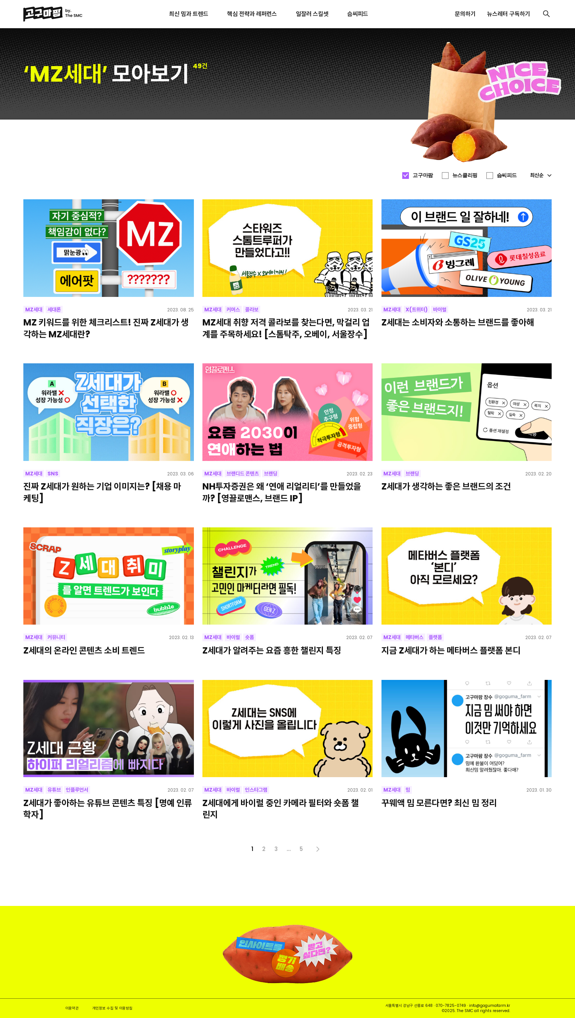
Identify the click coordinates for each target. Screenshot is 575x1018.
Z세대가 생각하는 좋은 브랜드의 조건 (446, 486)
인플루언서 (77, 789)
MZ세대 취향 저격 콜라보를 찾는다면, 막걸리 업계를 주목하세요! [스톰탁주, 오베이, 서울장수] (286, 328)
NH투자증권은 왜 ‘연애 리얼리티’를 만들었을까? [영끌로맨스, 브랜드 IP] (281, 492)
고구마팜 (423, 175)
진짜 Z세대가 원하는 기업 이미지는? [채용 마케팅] (102, 492)
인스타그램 (256, 789)
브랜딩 (270, 473)
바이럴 (439, 309)
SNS (52, 473)
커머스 (233, 309)
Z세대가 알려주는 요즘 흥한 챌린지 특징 (271, 650)
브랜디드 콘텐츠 (243, 473)
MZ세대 (33, 309)
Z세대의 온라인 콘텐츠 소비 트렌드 (84, 650)
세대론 (54, 309)
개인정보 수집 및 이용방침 (112, 1008)
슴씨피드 (507, 175)
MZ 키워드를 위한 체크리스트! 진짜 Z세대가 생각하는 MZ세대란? (106, 328)
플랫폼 (435, 637)
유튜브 (54, 789)
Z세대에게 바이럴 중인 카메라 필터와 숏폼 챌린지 (280, 808)
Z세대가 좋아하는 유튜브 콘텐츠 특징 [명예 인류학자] (107, 808)
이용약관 (72, 1008)
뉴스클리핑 (464, 175)
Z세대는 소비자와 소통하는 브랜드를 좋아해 (457, 322)
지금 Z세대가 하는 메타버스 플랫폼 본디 (451, 650)
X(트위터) (417, 309)
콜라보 (251, 309)
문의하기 (465, 14)
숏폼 (249, 637)
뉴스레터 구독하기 (508, 14)
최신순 (541, 175)
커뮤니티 (56, 637)
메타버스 (414, 637)
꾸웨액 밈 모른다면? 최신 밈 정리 (439, 803)
